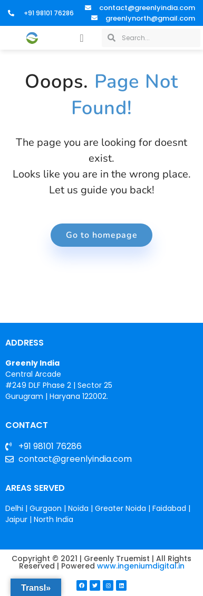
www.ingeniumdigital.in (141, 566)
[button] (81, 38)
